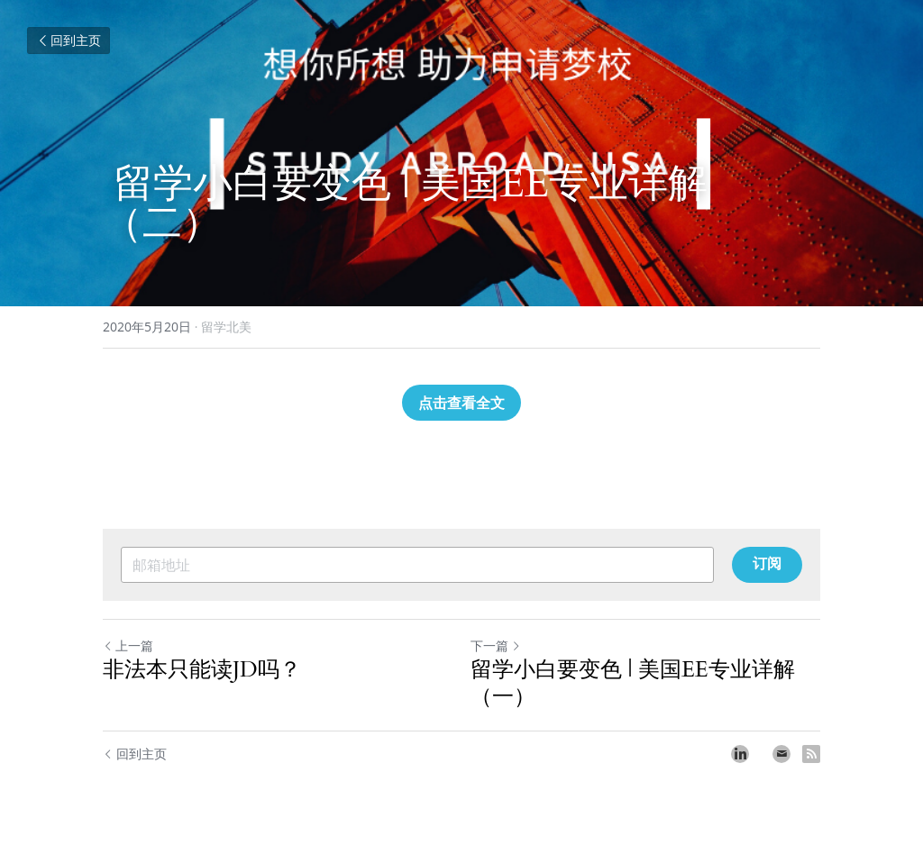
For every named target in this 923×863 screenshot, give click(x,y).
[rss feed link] (811, 754)
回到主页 (68, 40)
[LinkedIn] (740, 754)
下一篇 (496, 645)
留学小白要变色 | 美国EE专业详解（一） (633, 684)
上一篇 (128, 645)
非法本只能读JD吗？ (202, 670)
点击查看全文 (461, 403)
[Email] (781, 754)
